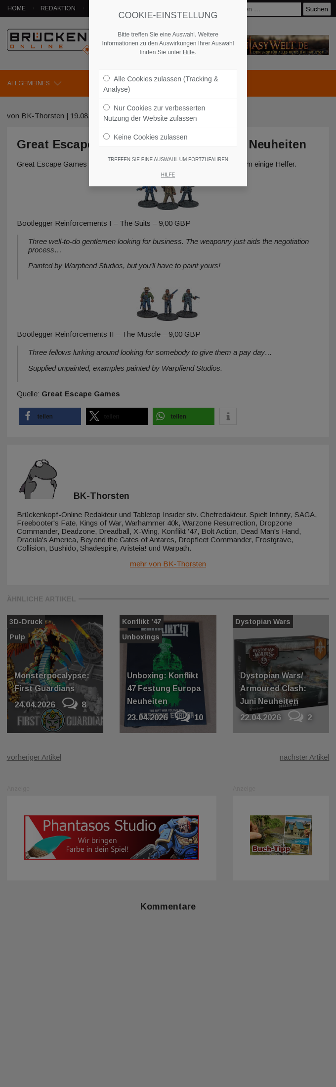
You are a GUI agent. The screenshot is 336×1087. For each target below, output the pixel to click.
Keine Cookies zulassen (145, 137)
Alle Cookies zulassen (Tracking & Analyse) (160, 84)
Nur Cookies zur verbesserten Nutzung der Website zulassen (154, 113)
